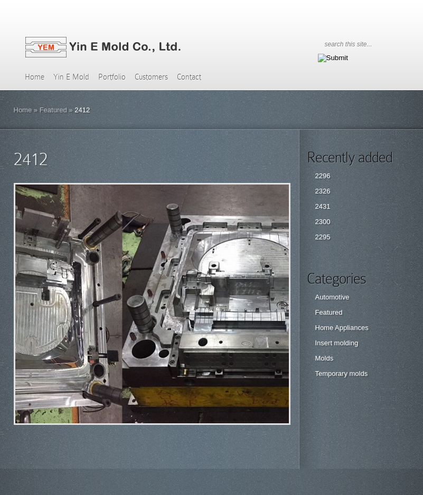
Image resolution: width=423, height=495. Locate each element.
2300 (323, 222)
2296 (323, 176)
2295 (323, 237)
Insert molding (337, 343)
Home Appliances (342, 328)
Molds (324, 358)
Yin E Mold (71, 77)
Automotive (332, 297)
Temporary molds (341, 373)
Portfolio (112, 77)
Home (34, 77)
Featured (53, 110)
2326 (323, 191)
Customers (151, 77)
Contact (189, 77)
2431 (323, 206)
